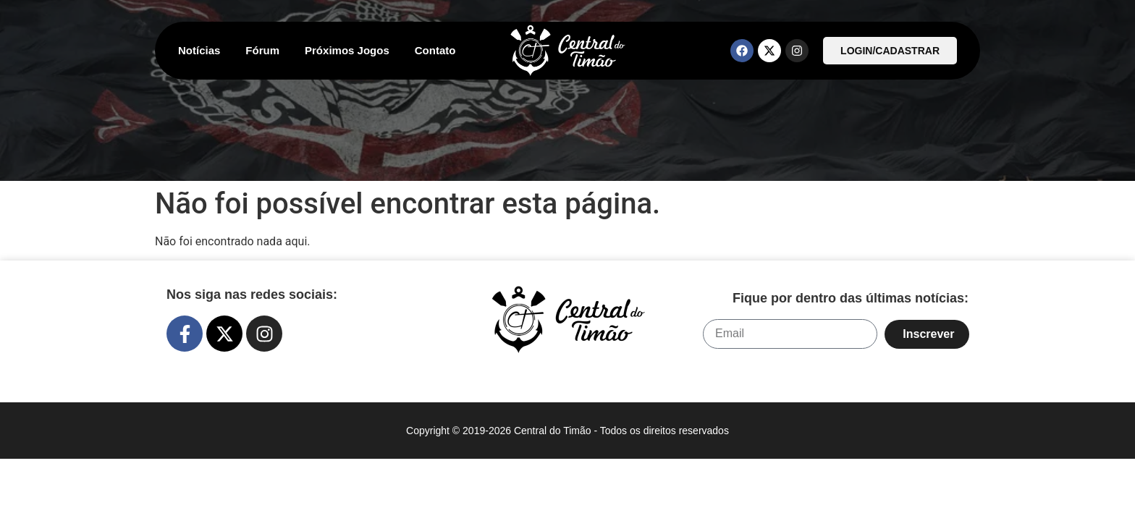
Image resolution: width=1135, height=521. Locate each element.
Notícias (199, 50)
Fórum (262, 50)
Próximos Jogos (347, 50)
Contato (435, 50)
